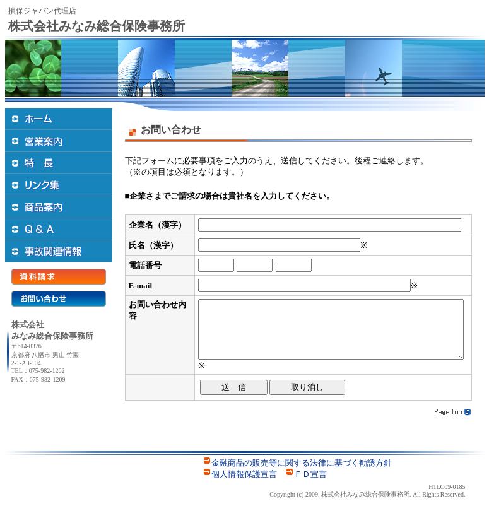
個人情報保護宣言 (244, 485)
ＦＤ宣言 (310, 485)
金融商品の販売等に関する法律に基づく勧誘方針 (301, 474)
